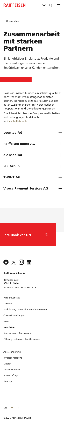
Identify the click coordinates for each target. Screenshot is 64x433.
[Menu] (58, 5)
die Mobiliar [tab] (12, 155)
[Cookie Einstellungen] (14, 315)
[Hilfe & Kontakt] (11, 297)
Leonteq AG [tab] (12, 133)
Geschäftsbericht (17, 121)
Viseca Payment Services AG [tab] (25, 188)
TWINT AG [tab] (11, 177)
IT (18, 407)
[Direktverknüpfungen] (43, 5)
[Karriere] (7, 303)
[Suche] (50, 5)
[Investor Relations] (12, 357)
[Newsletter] (9, 327)
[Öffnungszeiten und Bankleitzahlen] (21, 339)
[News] (6, 321)
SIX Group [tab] (11, 166)
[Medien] (7, 363)
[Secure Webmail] (11, 369)
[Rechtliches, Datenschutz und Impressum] (25, 309)
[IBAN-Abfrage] (10, 375)
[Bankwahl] (24, 236)
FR (12, 407)
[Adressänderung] (12, 351)
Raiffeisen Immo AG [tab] (19, 144)
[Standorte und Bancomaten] (17, 333)
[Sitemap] (7, 381)
